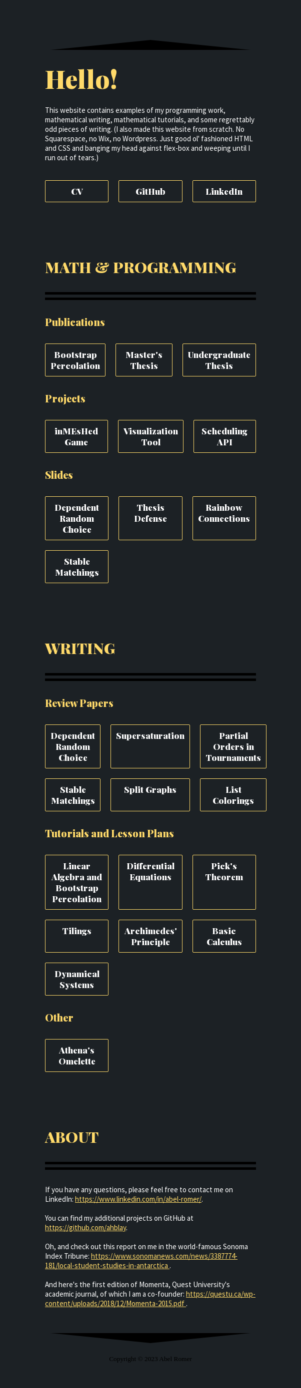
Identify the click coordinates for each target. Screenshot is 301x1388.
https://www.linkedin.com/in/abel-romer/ (138, 1199)
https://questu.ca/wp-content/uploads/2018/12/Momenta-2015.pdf (150, 1298)
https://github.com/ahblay (85, 1227)
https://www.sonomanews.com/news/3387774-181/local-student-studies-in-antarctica (141, 1260)
